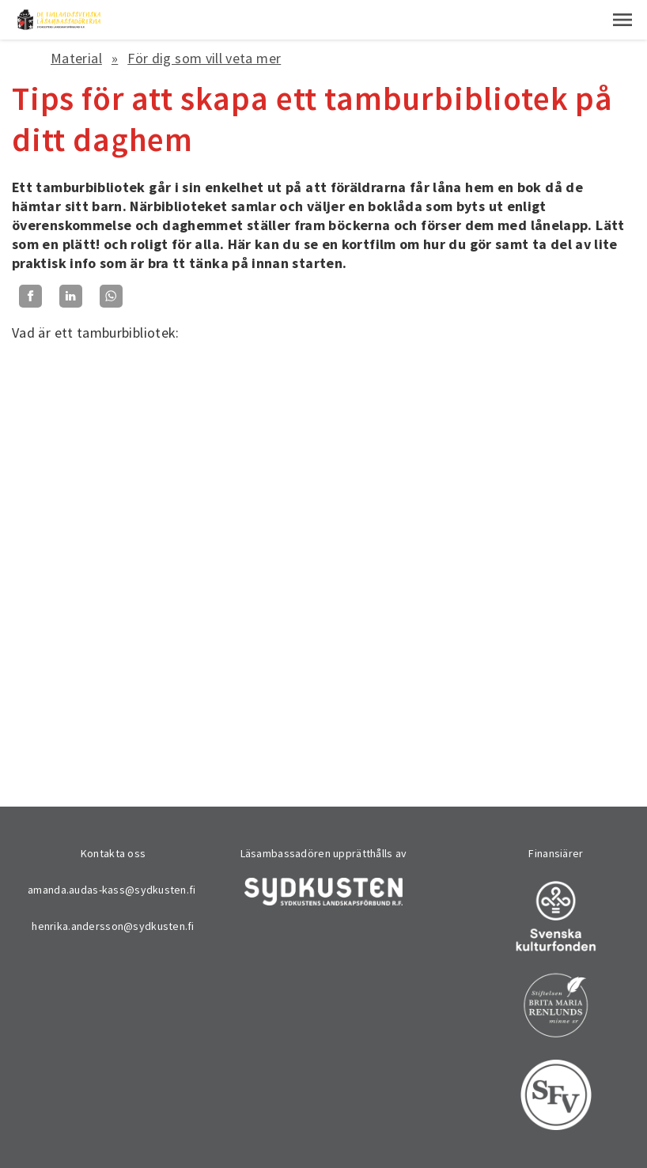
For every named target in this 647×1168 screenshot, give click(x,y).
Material (76, 58)
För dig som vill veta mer (204, 58)
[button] (622, 19)
